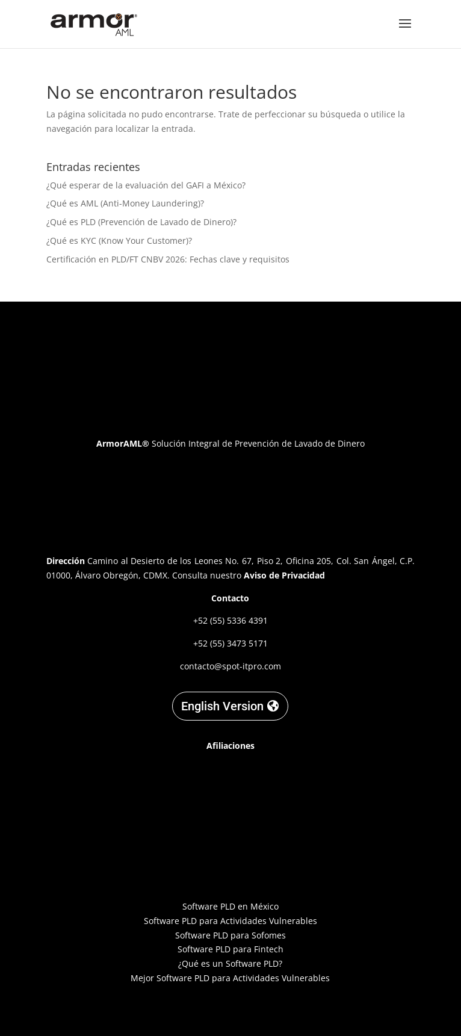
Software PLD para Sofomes (230, 935)
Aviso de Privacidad (284, 575)
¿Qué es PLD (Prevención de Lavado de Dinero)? (141, 222)
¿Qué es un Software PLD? (230, 963)
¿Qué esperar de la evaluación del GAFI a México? (146, 185)
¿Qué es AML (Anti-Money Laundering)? (125, 203)
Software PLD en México (230, 906)
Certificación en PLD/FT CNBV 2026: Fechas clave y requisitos (167, 259)
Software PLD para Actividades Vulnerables (230, 920)
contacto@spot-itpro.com (230, 666)
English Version (222, 706)
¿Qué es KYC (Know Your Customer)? (119, 240)
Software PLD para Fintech (230, 949)
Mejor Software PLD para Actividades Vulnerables (230, 978)
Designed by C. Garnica (230, 1010)
